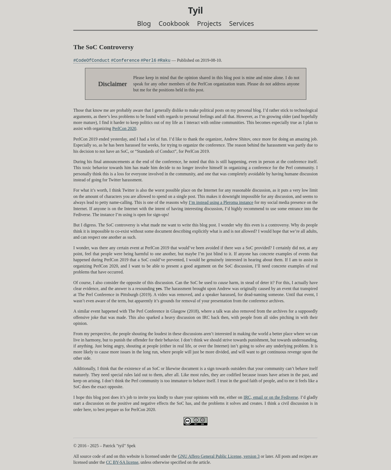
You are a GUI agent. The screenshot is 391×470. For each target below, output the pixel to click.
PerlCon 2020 (124, 128)
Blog (144, 23)
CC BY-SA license (122, 462)
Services (241, 23)
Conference (126, 60)
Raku (165, 60)
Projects (209, 23)
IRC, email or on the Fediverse (271, 397)
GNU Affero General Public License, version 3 (219, 456)
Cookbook (174, 23)
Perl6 (149, 60)
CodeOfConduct (93, 60)
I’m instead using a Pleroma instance (221, 202)
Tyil (195, 10)
